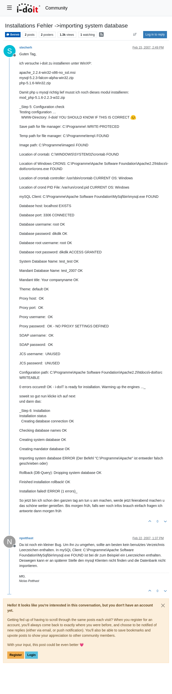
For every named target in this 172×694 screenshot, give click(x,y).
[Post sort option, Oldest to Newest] (135, 34)
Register (16, 655)
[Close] (163, 605)
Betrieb (12, 34)
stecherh (25, 47)
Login (31, 655)
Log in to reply (155, 34)
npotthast (26, 538)
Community (56, 8)
